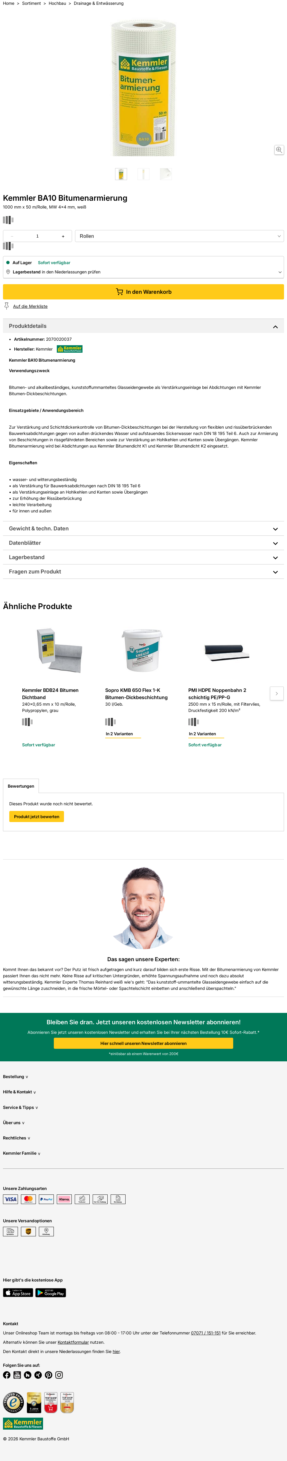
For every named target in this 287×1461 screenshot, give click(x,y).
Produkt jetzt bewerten (36, 816)
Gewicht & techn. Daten (39, 528)
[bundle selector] (179, 236)
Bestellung (15, 1076)
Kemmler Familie (21, 1153)
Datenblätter (25, 543)
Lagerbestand (27, 557)
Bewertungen (21, 786)
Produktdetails (28, 326)
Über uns (14, 1122)
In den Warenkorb (144, 292)
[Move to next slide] (277, 693)
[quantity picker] (37, 236)
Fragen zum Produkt (35, 571)
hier (116, 1351)
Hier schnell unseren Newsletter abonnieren (143, 1043)
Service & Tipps (20, 1107)
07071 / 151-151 (206, 1332)
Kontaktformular (73, 1342)
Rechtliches (16, 1138)
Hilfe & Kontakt (19, 1092)
